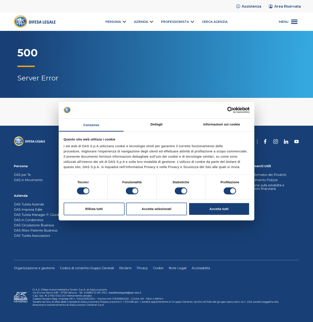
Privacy (142, 268)
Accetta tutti (219, 209)
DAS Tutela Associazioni (32, 235)
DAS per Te (22, 175)
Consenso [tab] (91, 125)
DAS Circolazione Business (34, 225)
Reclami (125, 268)
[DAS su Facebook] (265, 141)
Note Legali (177, 268)
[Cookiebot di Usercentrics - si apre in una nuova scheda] (230, 110)
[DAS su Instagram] (275, 141)
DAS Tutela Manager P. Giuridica (38, 215)
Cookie (158, 268)
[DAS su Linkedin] (286, 141)
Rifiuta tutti (94, 209)
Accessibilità (201, 268)
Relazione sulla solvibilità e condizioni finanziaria (264, 187)
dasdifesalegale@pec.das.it (125, 292)
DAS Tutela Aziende (29, 204)
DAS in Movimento (28, 180)
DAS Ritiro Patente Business (35, 230)
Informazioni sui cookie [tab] (221, 124)
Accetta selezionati (156, 209)
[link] (248, 6)
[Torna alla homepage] (29, 141)
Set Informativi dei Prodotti (265, 175)
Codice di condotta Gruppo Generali (87, 268)
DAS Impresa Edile (28, 209)
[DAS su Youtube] (296, 141)
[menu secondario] (288, 22)
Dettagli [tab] (156, 124)
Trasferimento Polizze (261, 180)
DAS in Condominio (28, 220)
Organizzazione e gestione (34, 268)
